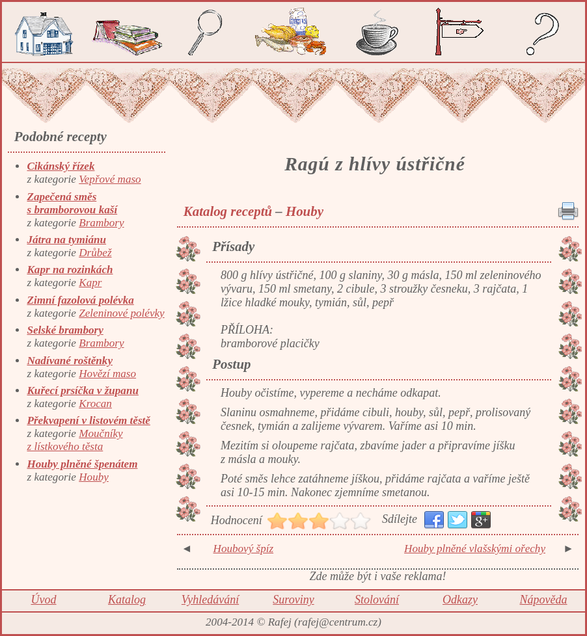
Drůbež (95, 252)
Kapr (90, 282)
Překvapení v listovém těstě (88, 420)
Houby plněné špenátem (82, 464)
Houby (94, 477)
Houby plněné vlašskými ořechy (474, 548)
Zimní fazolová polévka (80, 300)
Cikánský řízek (60, 166)
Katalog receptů (228, 211)
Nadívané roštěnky (70, 360)
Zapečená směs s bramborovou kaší (72, 203)
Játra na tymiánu (66, 239)
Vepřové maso (110, 179)
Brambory (101, 223)
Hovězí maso (107, 373)
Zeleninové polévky (121, 313)
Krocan (95, 403)
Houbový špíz (243, 548)
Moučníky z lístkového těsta (74, 440)
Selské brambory (65, 330)
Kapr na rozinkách (70, 269)
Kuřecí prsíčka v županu (82, 390)
